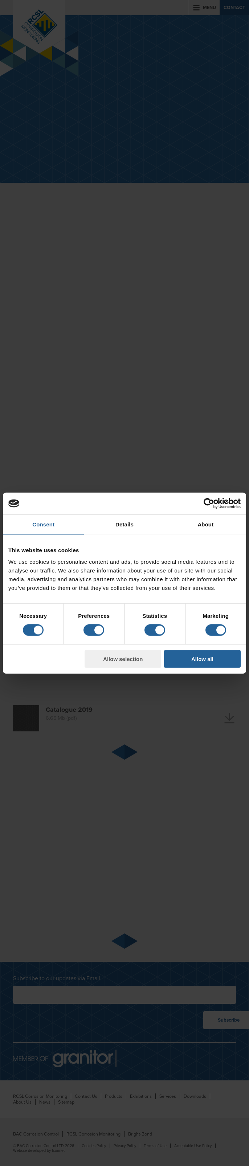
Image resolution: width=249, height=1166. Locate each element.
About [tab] (205, 524)
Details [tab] (124, 524)
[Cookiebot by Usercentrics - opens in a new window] (209, 503)
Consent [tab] (43, 524)
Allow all (202, 659)
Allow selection (123, 659)
